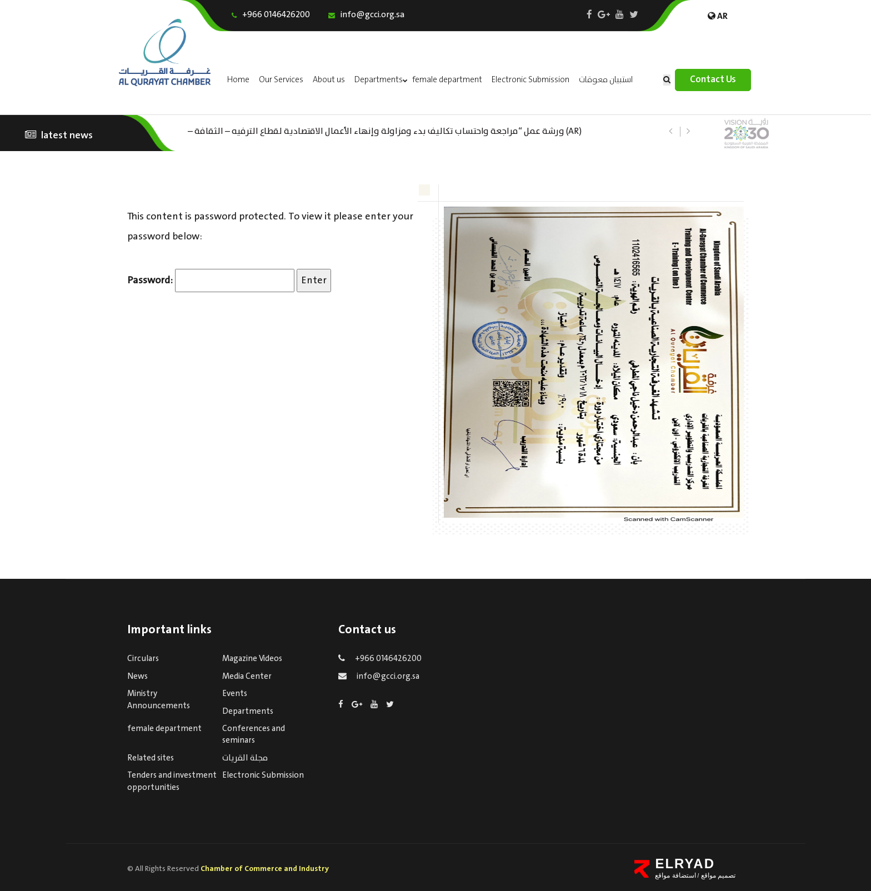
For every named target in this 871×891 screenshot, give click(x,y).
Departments (378, 80)
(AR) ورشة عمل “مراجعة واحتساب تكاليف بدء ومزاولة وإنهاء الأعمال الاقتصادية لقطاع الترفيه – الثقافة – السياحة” (385, 130)
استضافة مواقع (675, 875)
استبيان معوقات (606, 80)
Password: (210, 280)
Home (238, 80)
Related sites (150, 758)
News (137, 676)
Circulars (143, 658)
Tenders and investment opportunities (172, 781)
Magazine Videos (252, 658)
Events (234, 693)
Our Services (281, 80)
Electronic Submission (530, 80)
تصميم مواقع (717, 875)
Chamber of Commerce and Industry (265, 869)
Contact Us (713, 79)
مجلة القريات (245, 758)
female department (447, 80)
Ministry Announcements (158, 699)
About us (329, 80)
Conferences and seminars (253, 734)
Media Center (247, 676)
